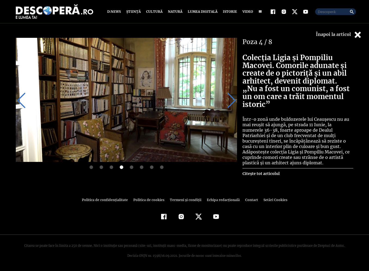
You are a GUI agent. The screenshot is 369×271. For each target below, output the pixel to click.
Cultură (154, 12)
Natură (175, 12)
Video (246, 12)
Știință (134, 12)
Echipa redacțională (221, 200)
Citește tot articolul (260, 173)
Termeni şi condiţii (185, 200)
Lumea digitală (201, 12)
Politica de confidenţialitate (107, 200)
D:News (114, 12)
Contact (249, 200)
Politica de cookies (149, 200)
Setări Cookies (272, 200)
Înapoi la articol (339, 35)
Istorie (229, 12)
